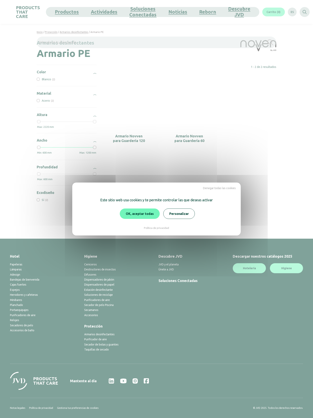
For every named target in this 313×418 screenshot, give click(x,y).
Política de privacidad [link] (156, 227)
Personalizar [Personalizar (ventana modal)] (179, 213)
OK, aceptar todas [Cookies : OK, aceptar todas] (140, 213)
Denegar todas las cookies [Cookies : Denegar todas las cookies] (219, 188)
